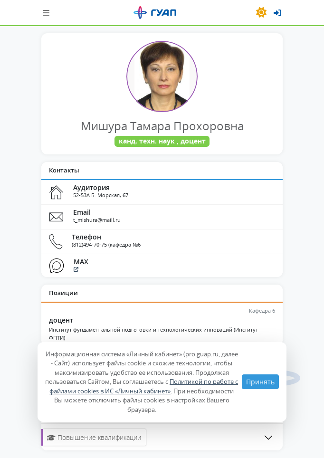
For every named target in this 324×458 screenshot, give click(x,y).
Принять (260, 381)
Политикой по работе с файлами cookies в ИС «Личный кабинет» (143, 386)
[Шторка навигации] (46, 12)
